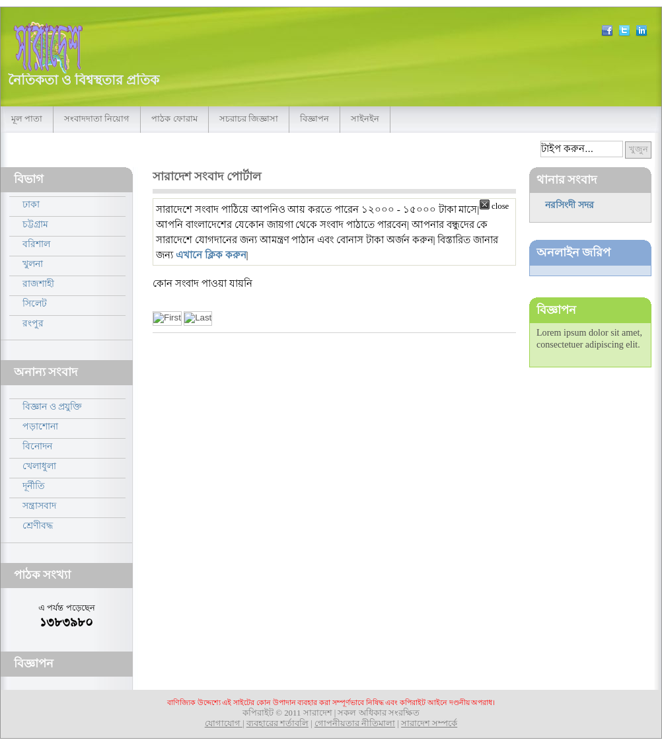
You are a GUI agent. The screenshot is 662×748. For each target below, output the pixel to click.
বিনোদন (37, 446)
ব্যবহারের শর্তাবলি (277, 723)
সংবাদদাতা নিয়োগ (96, 119)
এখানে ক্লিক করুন (211, 254)
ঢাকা (31, 204)
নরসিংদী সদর (569, 205)
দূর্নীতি (33, 485)
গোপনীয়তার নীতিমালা (354, 723)
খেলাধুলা (39, 466)
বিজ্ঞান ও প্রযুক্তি (52, 406)
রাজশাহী (38, 283)
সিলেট (34, 303)
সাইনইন (365, 119)
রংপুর (33, 323)
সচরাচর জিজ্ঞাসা (248, 119)
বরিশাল (36, 244)
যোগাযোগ (223, 723)
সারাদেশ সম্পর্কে (429, 723)
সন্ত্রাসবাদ (39, 505)
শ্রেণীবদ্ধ (37, 525)
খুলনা (32, 263)
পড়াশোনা (40, 426)
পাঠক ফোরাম (174, 119)
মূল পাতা (26, 119)
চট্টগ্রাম (35, 224)
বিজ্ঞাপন (314, 119)
